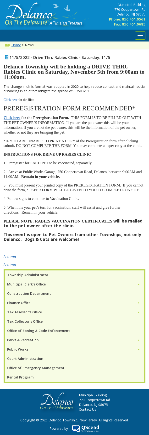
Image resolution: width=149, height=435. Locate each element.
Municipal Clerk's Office (26, 284)
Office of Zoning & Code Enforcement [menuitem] (38, 330)
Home (16, 45)
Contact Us (87, 409)
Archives (10, 256)
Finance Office (18, 302)
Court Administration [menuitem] (25, 358)
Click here (10, 100)
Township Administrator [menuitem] (27, 275)
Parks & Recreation (23, 340)
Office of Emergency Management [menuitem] (36, 368)
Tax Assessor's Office (24, 312)
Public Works (17, 349)
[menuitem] (73, 284)
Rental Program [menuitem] (20, 377)
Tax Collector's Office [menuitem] (25, 321)
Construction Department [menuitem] (29, 293)
